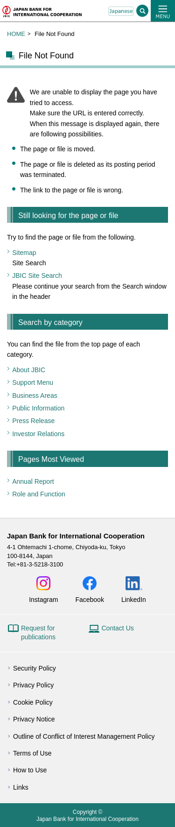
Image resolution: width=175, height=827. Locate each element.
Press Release (33, 420)
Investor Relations (38, 434)
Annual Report (33, 481)
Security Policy (34, 668)
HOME (16, 33)
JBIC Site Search (37, 275)
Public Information (38, 408)
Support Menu (32, 382)
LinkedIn (133, 599)
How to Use (30, 770)
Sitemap (24, 252)
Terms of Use (32, 753)
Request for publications (38, 632)
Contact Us (118, 628)
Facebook (89, 599)
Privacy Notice (34, 719)
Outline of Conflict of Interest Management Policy (83, 736)
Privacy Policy (33, 685)
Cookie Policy (33, 702)
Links (20, 787)
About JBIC (28, 370)
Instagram (43, 599)
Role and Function (38, 494)
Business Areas (34, 395)
